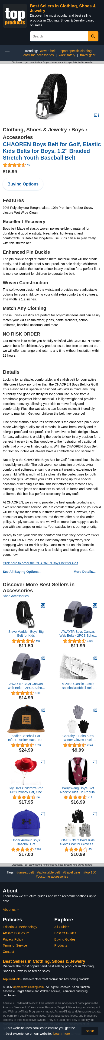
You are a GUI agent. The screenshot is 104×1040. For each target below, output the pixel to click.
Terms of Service (15, 945)
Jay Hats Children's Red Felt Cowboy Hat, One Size (26, 790)
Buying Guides (64, 939)
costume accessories (38, 55)
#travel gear (71, 872)
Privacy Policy (13, 939)
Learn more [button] (61, 1033)
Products (60, 945)
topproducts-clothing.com (28, 987)
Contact (8, 952)
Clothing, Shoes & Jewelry (35, 130)
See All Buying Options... (22, 572)
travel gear (87, 55)
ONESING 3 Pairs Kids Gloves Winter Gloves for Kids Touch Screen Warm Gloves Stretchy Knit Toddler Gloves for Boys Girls (78, 842)
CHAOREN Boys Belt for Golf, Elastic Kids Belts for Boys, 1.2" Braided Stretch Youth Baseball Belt (52, 151)
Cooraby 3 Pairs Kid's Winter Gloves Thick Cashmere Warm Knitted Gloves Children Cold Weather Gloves (78, 738)
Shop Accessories (16, 596)
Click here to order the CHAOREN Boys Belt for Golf (40, 563)
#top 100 (90, 872)
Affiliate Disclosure (16, 933)
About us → (11, 909)
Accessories (18, 137)
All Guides (61, 927)
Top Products (12, 979)
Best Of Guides (65, 933)
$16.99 (10, 171)
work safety (67, 55)
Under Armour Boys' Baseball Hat (26, 842)
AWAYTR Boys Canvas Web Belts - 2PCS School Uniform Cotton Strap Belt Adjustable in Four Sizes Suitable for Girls (78, 634)
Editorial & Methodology (20, 927)
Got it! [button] (89, 1031)
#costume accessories (52, 876)
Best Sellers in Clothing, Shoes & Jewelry (44, 961)
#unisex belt (25, 872)
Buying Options (23, 184)
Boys (78, 130)
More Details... (85, 572)
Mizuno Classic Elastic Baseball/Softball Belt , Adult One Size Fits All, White (78, 686)
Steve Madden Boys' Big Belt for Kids (26, 633)
